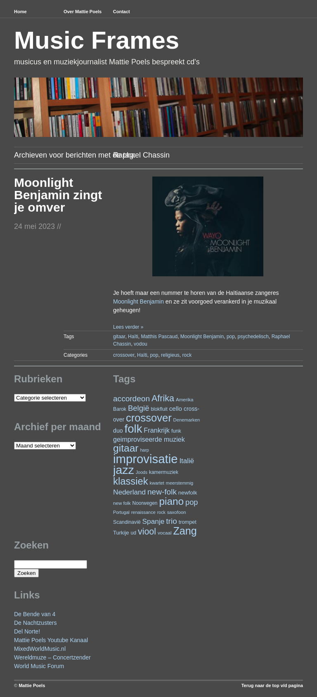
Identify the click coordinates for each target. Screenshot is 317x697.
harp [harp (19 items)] (144, 449)
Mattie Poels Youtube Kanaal (51, 640)
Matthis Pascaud (159, 336)
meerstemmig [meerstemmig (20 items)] (179, 482)
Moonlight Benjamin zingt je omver (58, 195)
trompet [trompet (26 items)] (187, 522)
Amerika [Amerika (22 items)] (185, 399)
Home (20, 11)
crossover (123, 355)
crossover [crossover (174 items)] (149, 418)
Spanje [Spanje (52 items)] (153, 521)
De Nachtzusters (35, 622)
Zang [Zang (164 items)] (184, 531)
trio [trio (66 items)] (171, 521)
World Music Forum (39, 666)
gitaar (119, 336)
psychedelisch (253, 336)
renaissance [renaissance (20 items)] (143, 512)
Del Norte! (27, 631)
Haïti (133, 336)
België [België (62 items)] (138, 408)
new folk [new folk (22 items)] (122, 503)
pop (231, 336)
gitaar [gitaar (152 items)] (125, 448)
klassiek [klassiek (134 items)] (130, 481)
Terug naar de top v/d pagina (272, 685)
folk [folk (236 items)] (133, 428)
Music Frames (96, 40)
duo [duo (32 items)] (118, 430)
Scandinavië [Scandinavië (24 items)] (127, 522)
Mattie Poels (32, 685)
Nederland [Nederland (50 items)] (129, 492)
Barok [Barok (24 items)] (119, 409)
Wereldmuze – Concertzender (52, 657)
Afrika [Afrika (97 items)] (162, 398)
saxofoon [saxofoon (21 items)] (176, 512)
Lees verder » (128, 327)
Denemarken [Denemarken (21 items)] (186, 419)
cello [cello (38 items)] (175, 408)
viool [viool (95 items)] (147, 532)
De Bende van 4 (34, 614)
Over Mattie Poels (83, 11)
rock (187, 355)
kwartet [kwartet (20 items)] (157, 482)
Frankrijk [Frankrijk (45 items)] (157, 430)
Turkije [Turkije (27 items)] (121, 533)
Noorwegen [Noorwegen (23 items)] (145, 503)
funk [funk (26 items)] (176, 431)
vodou (140, 344)
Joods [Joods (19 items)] (141, 472)
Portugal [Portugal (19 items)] (121, 512)
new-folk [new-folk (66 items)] (162, 491)
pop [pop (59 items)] (191, 502)
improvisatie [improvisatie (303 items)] (145, 459)
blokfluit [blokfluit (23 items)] (159, 409)
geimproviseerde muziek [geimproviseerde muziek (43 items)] (149, 439)
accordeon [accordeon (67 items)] (131, 398)
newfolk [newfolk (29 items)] (187, 493)
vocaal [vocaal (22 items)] (165, 532)
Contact (121, 11)
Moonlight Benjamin (138, 301)
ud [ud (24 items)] (134, 533)
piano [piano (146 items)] (171, 501)
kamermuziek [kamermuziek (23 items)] (163, 472)
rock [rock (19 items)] (161, 512)
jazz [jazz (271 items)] (123, 469)
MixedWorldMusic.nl (40, 648)
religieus (170, 355)
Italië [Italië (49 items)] (186, 461)
